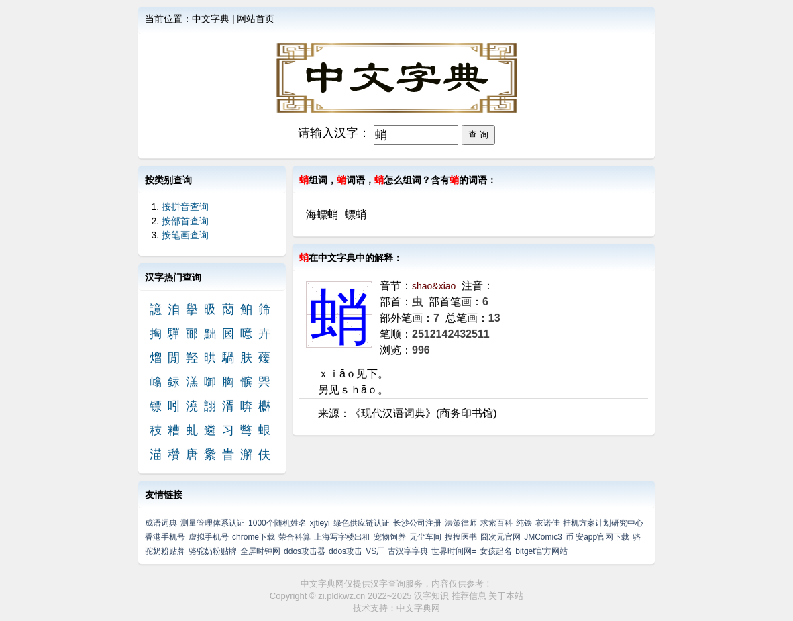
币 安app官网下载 (597, 537)
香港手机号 (165, 537)
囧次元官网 (500, 537)
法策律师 (461, 523)
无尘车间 (425, 537)
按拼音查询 (185, 206)
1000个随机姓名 (277, 523)
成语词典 (161, 523)
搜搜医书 (461, 537)
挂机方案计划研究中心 (603, 523)
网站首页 (255, 18)
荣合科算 (294, 537)
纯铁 (524, 523)
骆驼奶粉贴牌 (213, 551)
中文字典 (210, 18)
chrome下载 (253, 537)
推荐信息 (469, 596)
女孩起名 (496, 551)
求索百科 (496, 523)
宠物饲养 (390, 537)
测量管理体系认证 (212, 523)
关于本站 (505, 596)
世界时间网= (453, 551)
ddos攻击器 (304, 551)
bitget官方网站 (541, 551)
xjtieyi (320, 523)
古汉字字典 (408, 551)
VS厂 (375, 551)
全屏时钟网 (260, 551)
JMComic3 (543, 537)
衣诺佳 (547, 523)
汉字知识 (431, 596)
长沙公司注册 (417, 523)
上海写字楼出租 (342, 537)
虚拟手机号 (209, 537)
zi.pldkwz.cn (341, 596)
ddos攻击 (345, 551)
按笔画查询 (185, 235)
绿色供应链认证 (361, 523)
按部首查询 (185, 221)
